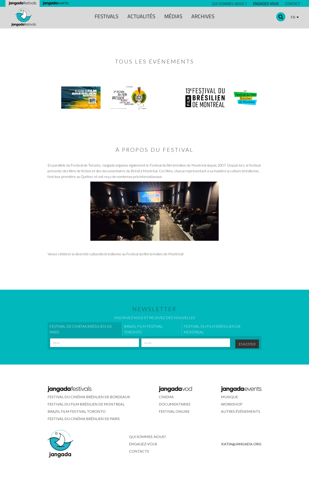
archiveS (202, 16)
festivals (106, 16)
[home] (23, 17)
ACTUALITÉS (141, 16)
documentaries (174, 404)
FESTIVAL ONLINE (174, 411)
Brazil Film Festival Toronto (77, 411)
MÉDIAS (173, 16)
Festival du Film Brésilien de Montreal (86, 404)
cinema (166, 397)
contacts (139, 451)
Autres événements (240, 411)
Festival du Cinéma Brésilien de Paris (84, 418)
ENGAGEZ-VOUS (143, 444)
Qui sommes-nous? (147, 436)
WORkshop (231, 404)
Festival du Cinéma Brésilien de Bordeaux (89, 397)
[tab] (85, 329)
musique (229, 397)
